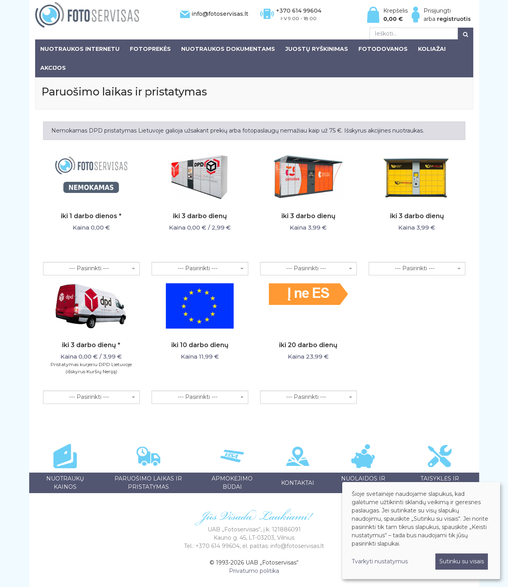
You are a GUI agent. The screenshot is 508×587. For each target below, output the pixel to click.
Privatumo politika (254, 570)
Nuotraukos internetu (80, 48)
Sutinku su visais (461, 561)
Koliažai (432, 48)
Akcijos (53, 67)
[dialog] (421, 530)
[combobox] (91, 268)
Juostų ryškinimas (316, 48)
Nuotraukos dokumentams (228, 48)
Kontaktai (297, 482)
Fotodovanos (383, 48)
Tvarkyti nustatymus (380, 561)
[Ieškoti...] (413, 33)
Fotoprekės (150, 48)
